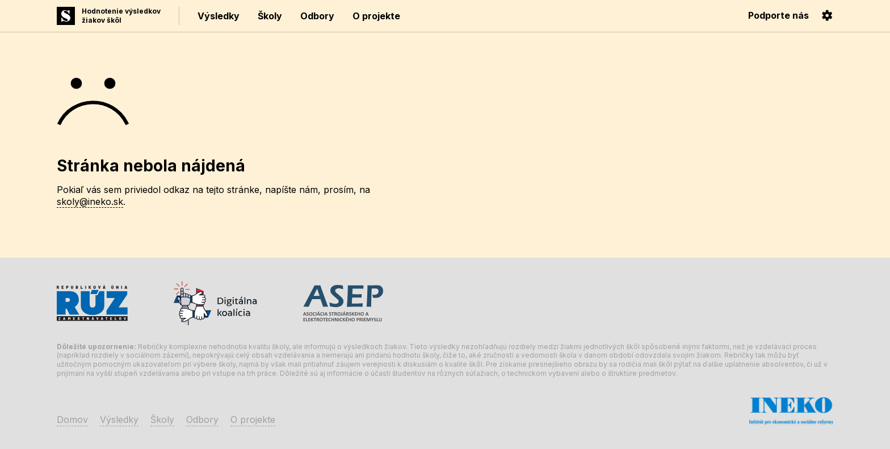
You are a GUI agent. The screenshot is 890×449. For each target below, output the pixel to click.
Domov (72, 419)
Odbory (317, 16)
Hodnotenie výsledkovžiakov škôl (121, 15)
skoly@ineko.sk (90, 201)
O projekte (376, 16)
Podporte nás (778, 15)
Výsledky (219, 16)
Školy (270, 16)
